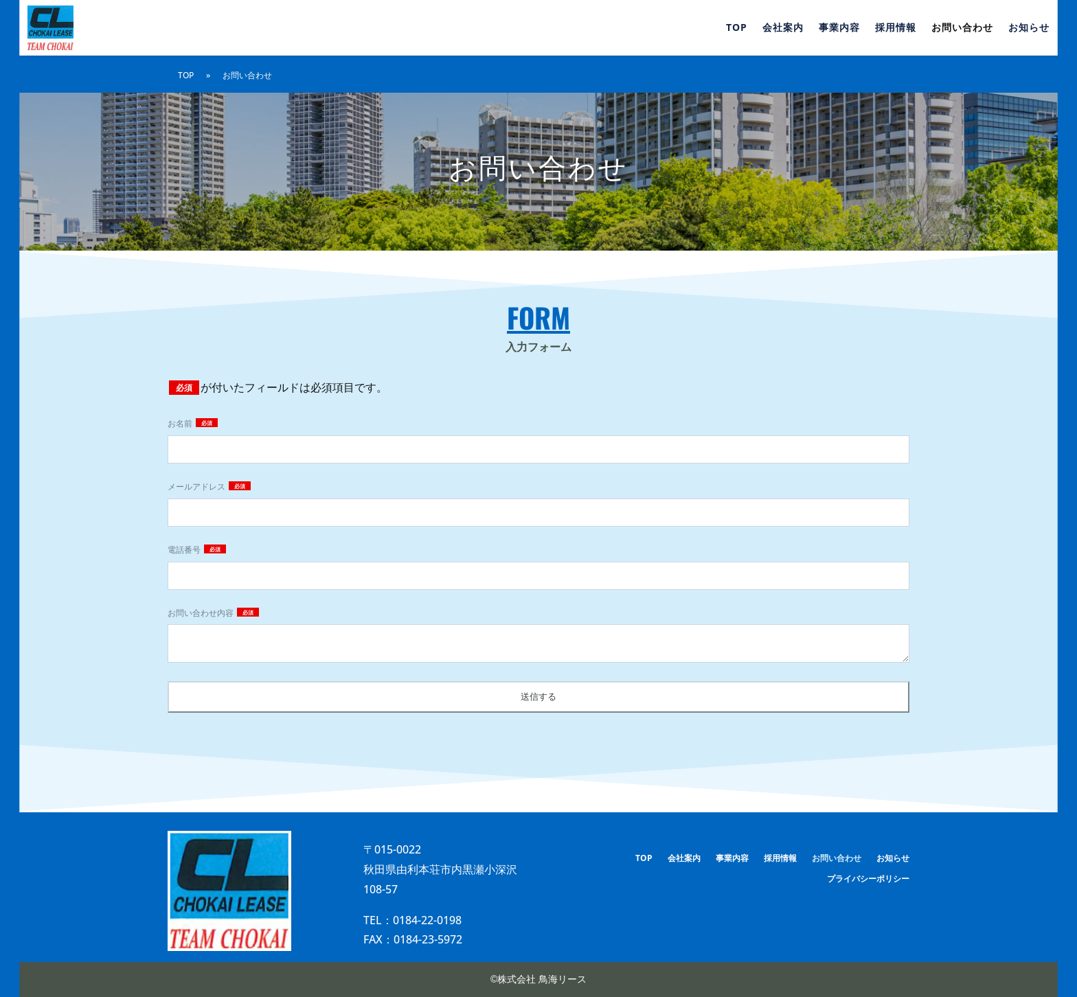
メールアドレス (197, 486)
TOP (736, 28)
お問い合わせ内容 (202, 613)
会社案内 (783, 28)
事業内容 (839, 28)
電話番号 (185, 549)
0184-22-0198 (427, 920)
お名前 (181, 423)
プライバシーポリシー (868, 879)
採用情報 (895, 28)
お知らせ (1029, 28)
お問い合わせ (962, 28)
